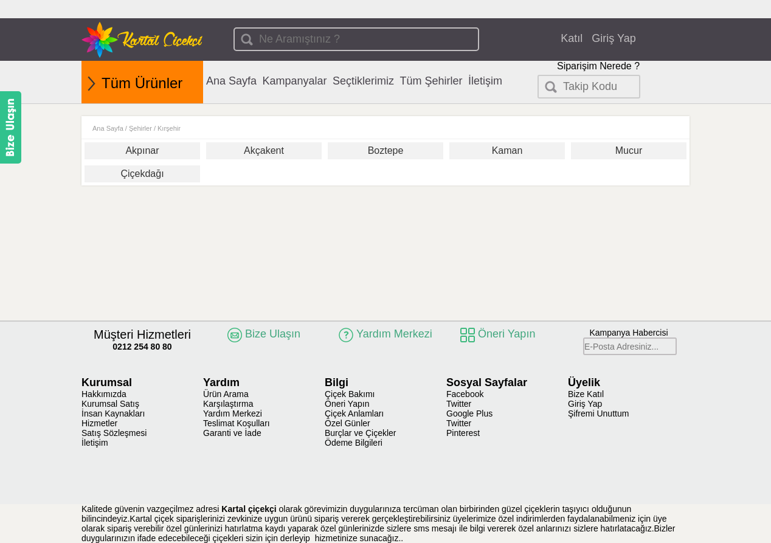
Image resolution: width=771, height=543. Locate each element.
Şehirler (140, 128)
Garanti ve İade (232, 433)
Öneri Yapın (347, 404)
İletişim (485, 81)
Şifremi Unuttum (598, 413)
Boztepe (386, 150)
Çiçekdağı (142, 173)
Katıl (572, 38)
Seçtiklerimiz (363, 81)
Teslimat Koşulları (236, 423)
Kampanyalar (295, 81)
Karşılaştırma (228, 404)
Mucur (628, 150)
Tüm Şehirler (431, 81)
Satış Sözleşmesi (114, 433)
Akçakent (264, 150)
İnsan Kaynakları (113, 413)
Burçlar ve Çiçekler (360, 433)
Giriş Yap (613, 38)
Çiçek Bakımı (350, 394)
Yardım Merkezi (232, 413)
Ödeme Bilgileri (353, 443)
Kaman (507, 150)
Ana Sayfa (231, 81)
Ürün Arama (226, 394)
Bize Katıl (586, 394)
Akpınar (142, 150)
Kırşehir (169, 128)
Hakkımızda (103, 394)
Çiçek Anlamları (354, 413)
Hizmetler (99, 423)
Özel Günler (347, 423)
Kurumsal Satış (110, 404)
